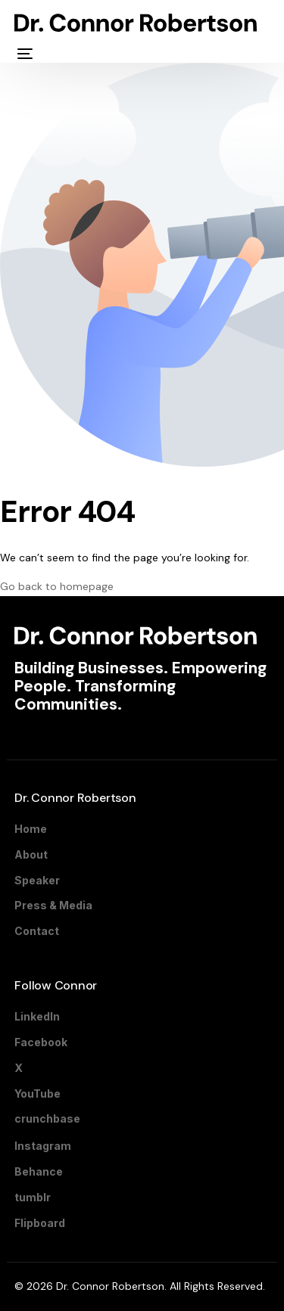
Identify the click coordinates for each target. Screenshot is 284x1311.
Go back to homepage (57, 586)
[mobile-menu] (23, 54)
